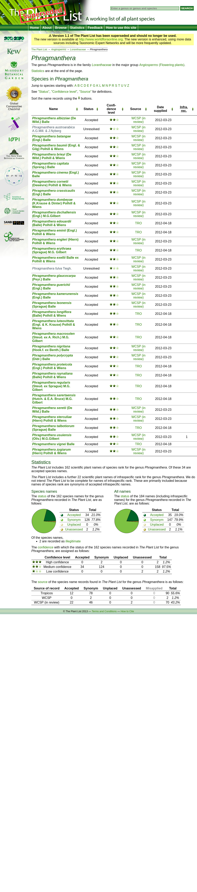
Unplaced (74, 524)
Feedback (95, 27)
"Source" (85, 91)
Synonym (74, 519)
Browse (61, 27)
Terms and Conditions (104, 611)
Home (34, 27)
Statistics (77, 27)
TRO (138, 223)
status (42, 496)
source (42, 582)
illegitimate (73, 541)
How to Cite (127, 611)
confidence (45, 547)
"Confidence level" (64, 91)
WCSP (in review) (138, 120)
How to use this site (121, 27)
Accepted (74, 515)
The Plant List (39, 49)
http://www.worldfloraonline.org (101, 39)
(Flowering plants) (161, 65)
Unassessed (74, 529)
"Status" (43, 91)
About (46, 27)
